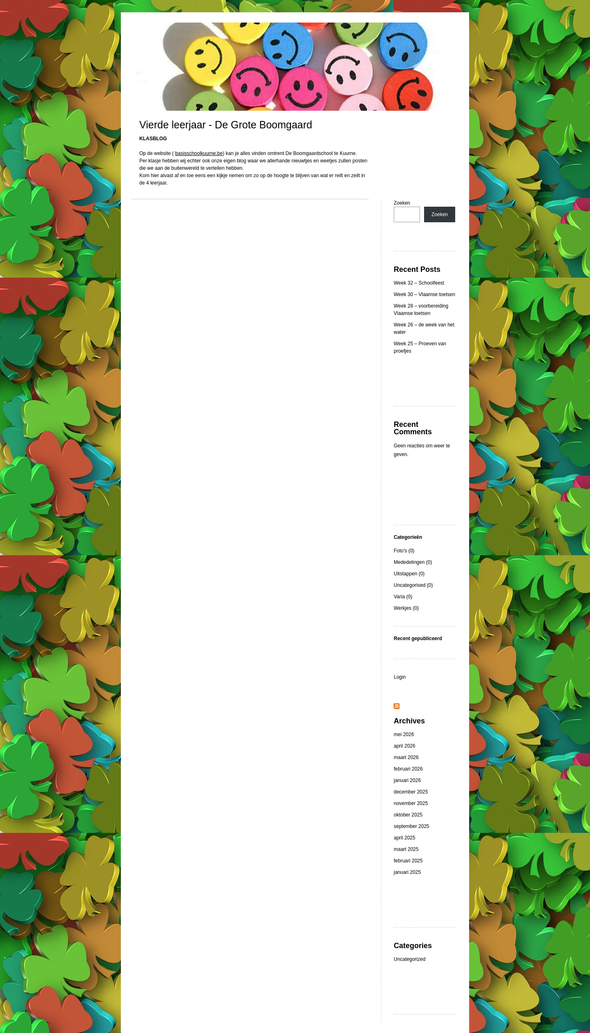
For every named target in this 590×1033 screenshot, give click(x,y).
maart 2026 (406, 757)
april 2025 (404, 838)
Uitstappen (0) (409, 574)
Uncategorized (409, 959)
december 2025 (411, 792)
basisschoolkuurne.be (198, 153)
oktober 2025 (408, 815)
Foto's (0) (404, 551)
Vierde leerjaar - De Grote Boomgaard (225, 124)
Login (400, 677)
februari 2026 (408, 769)
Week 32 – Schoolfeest (419, 283)
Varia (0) (403, 597)
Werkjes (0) (406, 608)
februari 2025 (408, 861)
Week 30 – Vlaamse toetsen (424, 294)
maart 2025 (406, 849)
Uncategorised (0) (413, 585)
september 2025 (411, 826)
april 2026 (404, 746)
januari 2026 (407, 780)
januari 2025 (407, 872)
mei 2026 (404, 734)
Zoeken (402, 203)
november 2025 (411, 803)
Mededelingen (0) (413, 562)
